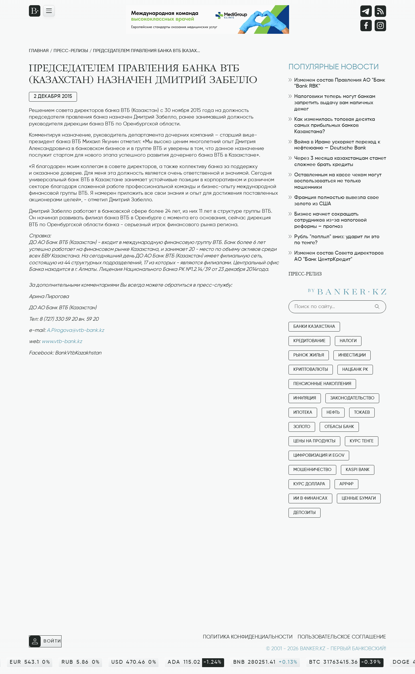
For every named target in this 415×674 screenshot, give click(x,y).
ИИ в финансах (310, 498)
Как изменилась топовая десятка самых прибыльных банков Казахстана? (331, 125)
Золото (301, 427)
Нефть (333, 412)
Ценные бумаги (359, 498)
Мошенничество (312, 470)
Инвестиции (352, 355)
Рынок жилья (308, 355)
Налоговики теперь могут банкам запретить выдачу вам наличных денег (331, 102)
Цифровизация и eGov (318, 455)
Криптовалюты (310, 369)
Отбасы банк (339, 427)
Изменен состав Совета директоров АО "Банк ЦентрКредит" (336, 256)
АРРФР (346, 484)
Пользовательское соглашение (342, 637)
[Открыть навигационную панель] (49, 11)
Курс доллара (309, 484)
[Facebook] (366, 25)
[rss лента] (380, 11)
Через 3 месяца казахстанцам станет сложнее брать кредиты (337, 161)
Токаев (362, 412)
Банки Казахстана (314, 326)
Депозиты (304, 513)
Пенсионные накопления (322, 384)
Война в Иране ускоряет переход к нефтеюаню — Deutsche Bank (334, 145)
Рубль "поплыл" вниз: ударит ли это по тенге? (334, 240)
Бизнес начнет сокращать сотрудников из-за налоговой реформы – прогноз (327, 220)
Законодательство (352, 398)
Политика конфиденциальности (248, 637)
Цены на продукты (314, 441)
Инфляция (304, 398)
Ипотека (302, 412)
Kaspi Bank (357, 470)
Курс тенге (362, 441)
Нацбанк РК (355, 369)
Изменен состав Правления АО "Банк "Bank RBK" (336, 83)
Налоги (348, 341)
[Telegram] (366, 11)
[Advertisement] (154, 379)
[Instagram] (380, 25)
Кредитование (309, 341)
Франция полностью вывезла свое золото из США (333, 200)
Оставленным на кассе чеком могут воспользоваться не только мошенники (335, 181)
